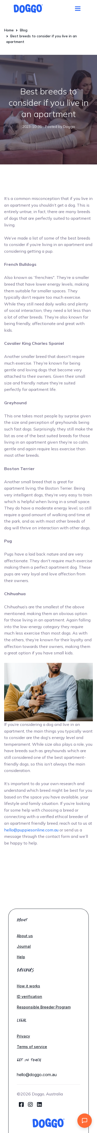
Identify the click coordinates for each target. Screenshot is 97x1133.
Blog (23, 30)
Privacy (23, 1036)
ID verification (29, 996)
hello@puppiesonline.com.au (31, 829)
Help (21, 957)
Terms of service (32, 1046)
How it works (28, 986)
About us (25, 936)
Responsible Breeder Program (44, 1007)
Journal (24, 946)
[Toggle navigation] (78, 8)
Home (9, 30)
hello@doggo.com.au (37, 1074)
